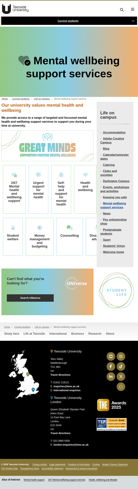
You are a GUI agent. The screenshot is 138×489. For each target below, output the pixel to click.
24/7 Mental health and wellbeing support (14, 188)
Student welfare (13, 233)
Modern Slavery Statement (115, 464)
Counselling (69, 231)
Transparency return (29, 468)
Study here (11, 333)
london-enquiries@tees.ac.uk (71, 444)
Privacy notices (40, 464)
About (110, 333)
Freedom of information (79, 464)
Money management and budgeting (40, 236)
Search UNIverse (30, 297)
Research (94, 333)
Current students (68, 20)
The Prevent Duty (9, 468)
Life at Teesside (34, 333)
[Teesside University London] (33, 390)
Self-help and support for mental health (61, 189)
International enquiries (67, 390)
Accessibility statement (52, 468)
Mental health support (34, 480)
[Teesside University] (27, 374)
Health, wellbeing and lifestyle (103, 480)
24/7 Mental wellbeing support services (66, 480)
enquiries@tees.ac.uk (66, 386)
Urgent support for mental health (38, 186)
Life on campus (42, 99)
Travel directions (60, 374)
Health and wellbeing (85, 182)
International (58, 333)
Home (5, 99)
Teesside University (15, 9)
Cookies (96, 464)
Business (77, 333)
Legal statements (57, 464)
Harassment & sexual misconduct (81, 468)
